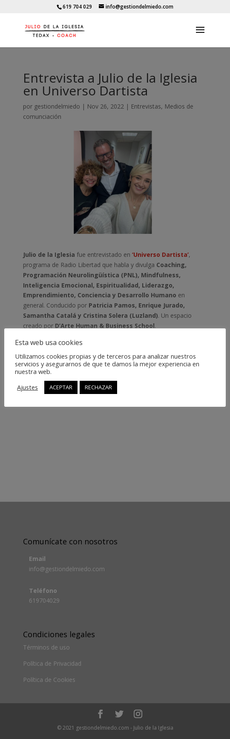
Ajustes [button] (27, 387)
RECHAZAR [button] (98, 387)
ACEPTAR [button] (60, 387)
